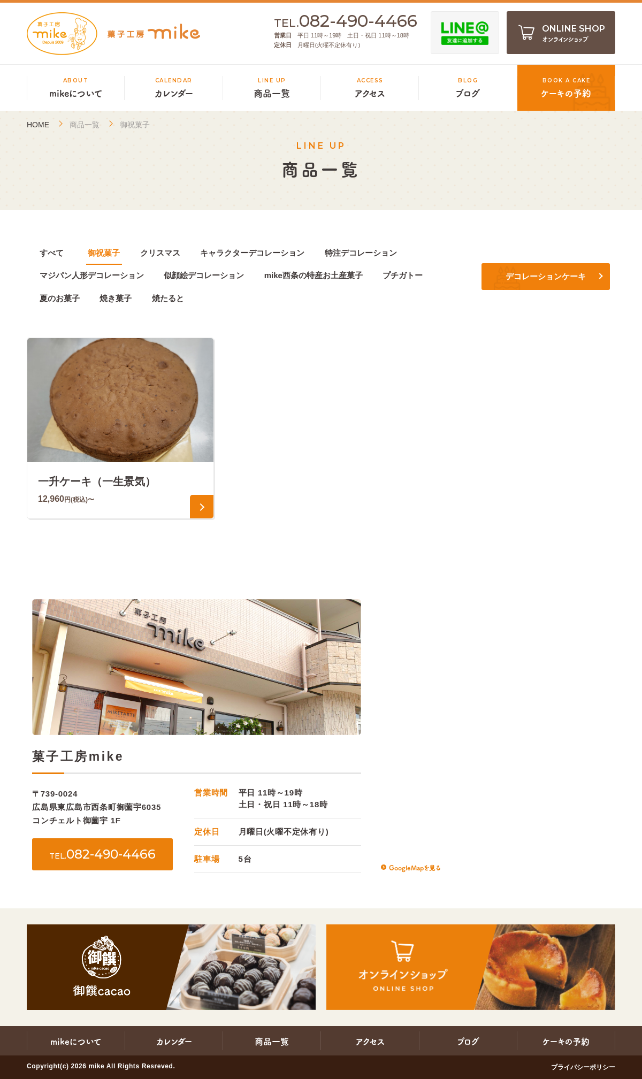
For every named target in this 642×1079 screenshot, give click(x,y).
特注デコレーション (361, 252)
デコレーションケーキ (546, 276)
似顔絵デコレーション (204, 275)
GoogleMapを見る (414, 867)
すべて (52, 252)
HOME (38, 125)
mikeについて (76, 1041)
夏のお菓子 (60, 298)
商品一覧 (85, 124)
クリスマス (160, 252)
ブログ (468, 1041)
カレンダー (174, 1041)
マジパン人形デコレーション (92, 275)
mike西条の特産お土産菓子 (313, 275)
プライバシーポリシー (583, 1067)
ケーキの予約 (566, 1041)
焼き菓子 (116, 298)
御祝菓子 (104, 252)
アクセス (370, 1041)
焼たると (168, 298)
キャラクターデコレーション (252, 252)
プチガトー (403, 275)
